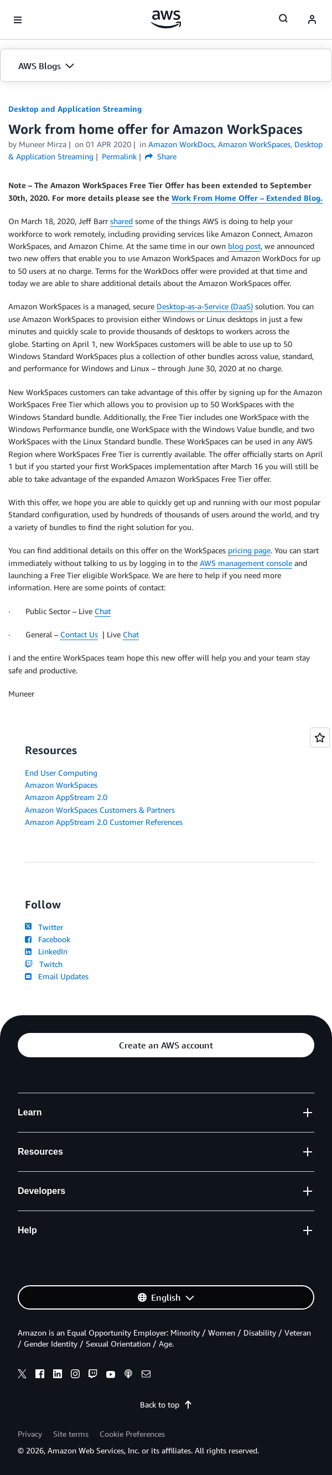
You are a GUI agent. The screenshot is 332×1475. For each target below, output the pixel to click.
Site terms (71, 1433)
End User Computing (61, 772)
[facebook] (39, 1375)
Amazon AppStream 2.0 (66, 797)
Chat (103, 611)
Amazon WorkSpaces (61, 785)
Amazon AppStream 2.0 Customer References (104, 822)
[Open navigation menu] (18, 20)
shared (121, 221)
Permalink (119, 156)
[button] (166, 65)
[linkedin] (57, 1375)
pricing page (249, 550)
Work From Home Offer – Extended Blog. (247, 197)
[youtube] (110, 1375)
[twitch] (93, 1375)
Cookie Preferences (132, 1433)
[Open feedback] (320, 737)
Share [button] (161, 156)
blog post (244, 246)
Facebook (47, 939)
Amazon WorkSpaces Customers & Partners (100, 809)
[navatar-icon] (312, 20)
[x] (22, 1375)
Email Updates (57, 976)
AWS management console (246, 563)
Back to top (166, 1404)
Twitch (44, 964)
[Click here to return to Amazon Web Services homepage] (166, 19)
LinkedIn (46, 951)
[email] (146, 1375)
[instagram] (75, 1375)
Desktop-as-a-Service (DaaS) (205, 306)
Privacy (30, 1433)
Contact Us (79, 634)
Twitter (44, 927)
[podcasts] (128, 1375)
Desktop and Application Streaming (75, 108)
